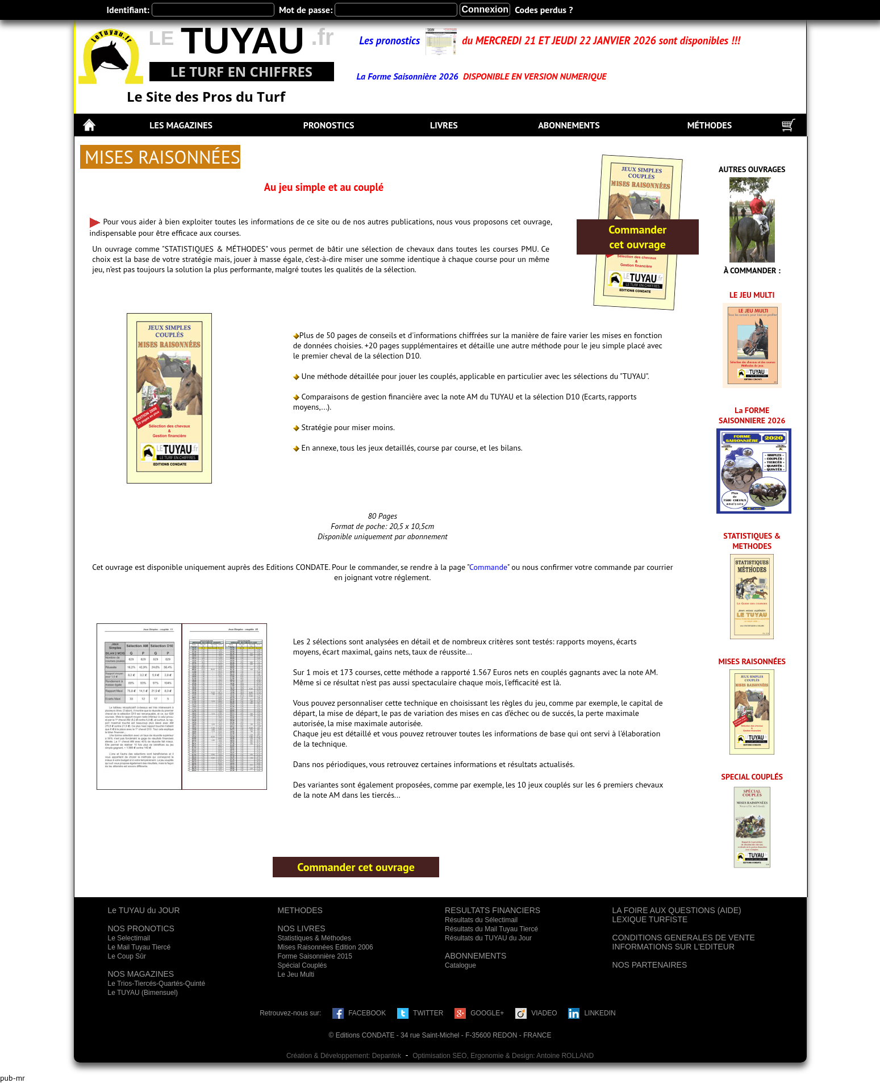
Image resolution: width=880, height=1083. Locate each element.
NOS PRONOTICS (141, 928)
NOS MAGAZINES (141, 973)
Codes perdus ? (544, 9)
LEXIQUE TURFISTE (650, 919)
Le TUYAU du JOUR (144, 910)
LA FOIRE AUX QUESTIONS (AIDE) (676, 910)
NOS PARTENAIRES (649, 964)
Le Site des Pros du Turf (206, 96)
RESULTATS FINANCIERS (492, 910)
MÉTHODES (709, 125)
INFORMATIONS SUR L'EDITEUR (673, 946)
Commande (488, 567)
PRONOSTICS (328, 125)
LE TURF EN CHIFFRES (241, 71)
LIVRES (444, 125)
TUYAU (243, 40)
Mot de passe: (306, 9)
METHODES (300, 910)
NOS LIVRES (302, 928)
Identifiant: (128, 9)
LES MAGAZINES (180, 125)
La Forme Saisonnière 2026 (409, 76)
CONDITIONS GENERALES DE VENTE (683, 937)
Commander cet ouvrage (637, 237)
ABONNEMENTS (568, 125)
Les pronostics (392, 40)
